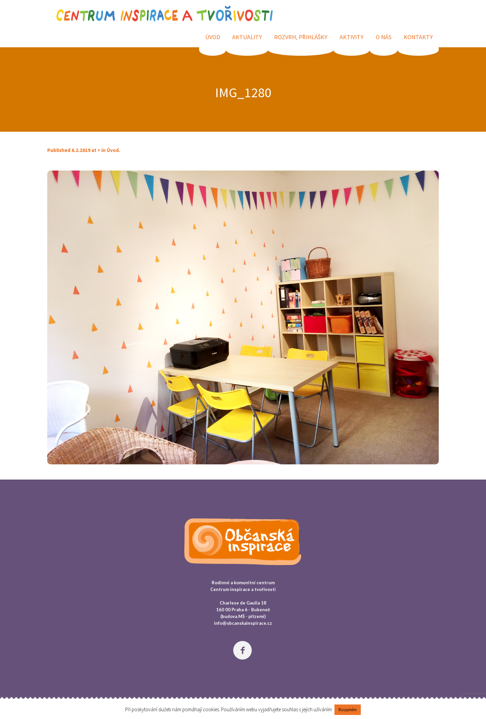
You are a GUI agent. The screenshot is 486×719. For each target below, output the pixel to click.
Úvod (113, 150)
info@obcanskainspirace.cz (243, 623)
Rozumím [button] (348, 710)
